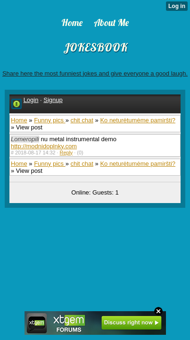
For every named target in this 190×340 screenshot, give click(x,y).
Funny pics (49, 120)
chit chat (81, 120)
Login (31, 99)
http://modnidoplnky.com (44, 146)
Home (19, 120)
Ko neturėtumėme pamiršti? (137, 120)
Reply (66, 152)
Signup (52, 99)
